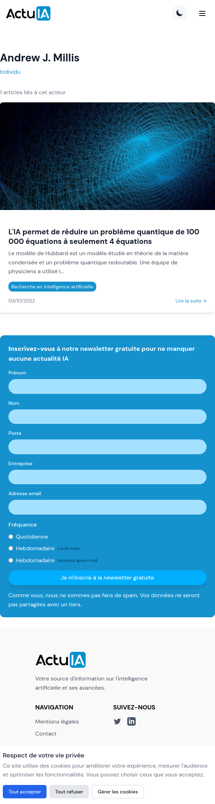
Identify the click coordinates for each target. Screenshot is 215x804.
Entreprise (20, 463)
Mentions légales (57, 721)
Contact (45, 733)
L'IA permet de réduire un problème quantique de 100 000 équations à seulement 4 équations (103, 236)
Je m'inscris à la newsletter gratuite (107, 577)
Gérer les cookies (118, 791)
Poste (15, 433)
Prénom (17, 373)
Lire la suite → (191, 301)
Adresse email (24, 493)
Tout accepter (24, 791)
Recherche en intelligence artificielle (52, 286)
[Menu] (202, 13)
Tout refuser (69, 791)
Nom (13, 403)
